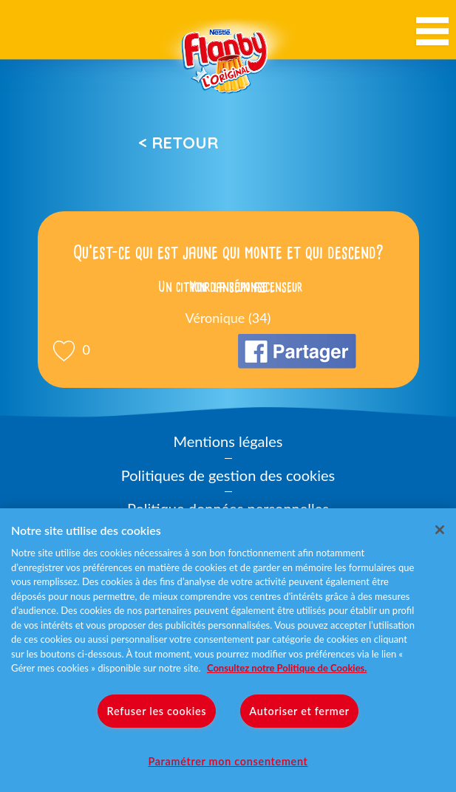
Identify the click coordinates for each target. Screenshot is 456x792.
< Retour (178, 142)
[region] (228, 650)
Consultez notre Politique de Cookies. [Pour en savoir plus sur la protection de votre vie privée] (287, 668)
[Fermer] (439, 529)
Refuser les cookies (157, 711)
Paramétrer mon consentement (227, 761)
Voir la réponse (228, 287)
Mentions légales (228, 441)
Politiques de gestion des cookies (228, 475)
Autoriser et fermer (299, 711)
